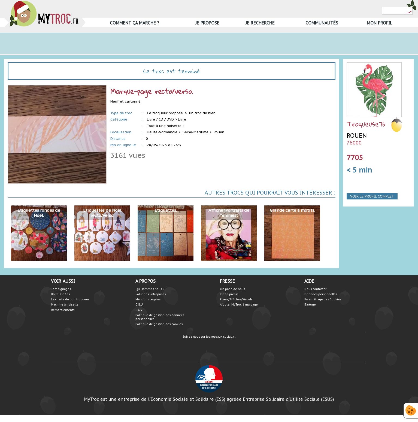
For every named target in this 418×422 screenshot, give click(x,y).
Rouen (219, 132)
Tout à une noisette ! (165, 126)
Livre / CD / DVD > (162, 119)
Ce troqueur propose (165, 113)
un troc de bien (202, 113)
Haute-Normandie (162, 132)
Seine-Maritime (195, 132)
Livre (182, 119)
